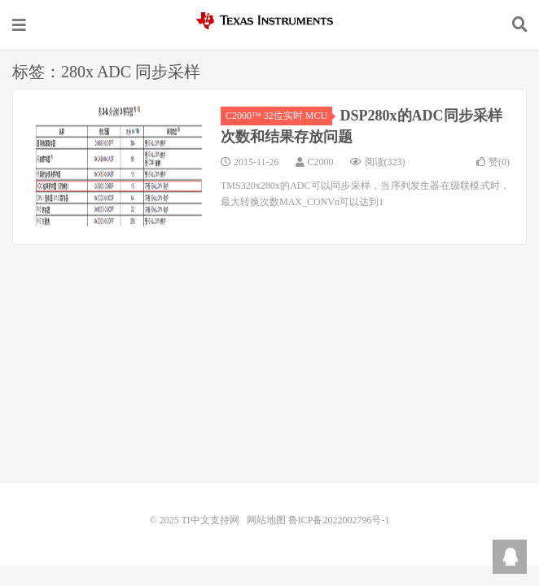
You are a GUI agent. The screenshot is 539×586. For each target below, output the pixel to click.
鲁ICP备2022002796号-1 (339, 520)
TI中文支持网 (269, 20)
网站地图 (266, 520)
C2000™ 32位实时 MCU (279, 115)
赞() (493, 162)
